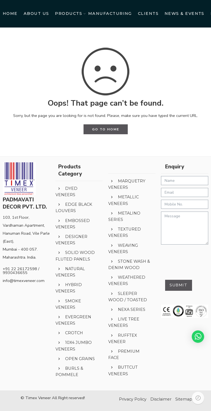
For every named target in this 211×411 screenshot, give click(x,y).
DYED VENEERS (66, 191)
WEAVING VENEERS (123, 248)
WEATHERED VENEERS (126, 280)
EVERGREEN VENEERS (73, 320)
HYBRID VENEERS (68, 288)
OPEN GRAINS (75, 359)
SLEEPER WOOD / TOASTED (127, 296)
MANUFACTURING (110, 13)
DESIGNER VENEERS (71, 239)
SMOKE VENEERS (68, 303)
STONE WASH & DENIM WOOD (129, 264)
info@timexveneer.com (24, 280)
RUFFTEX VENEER (122, 338)
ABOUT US (36, 13)
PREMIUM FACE (124, 354)
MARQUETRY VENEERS (126, 184)
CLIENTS (148, 13)
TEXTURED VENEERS (124, 232)
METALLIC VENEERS (123, 200)
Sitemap (183, 399)
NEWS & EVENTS (184, 13)
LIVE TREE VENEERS (123, 322)
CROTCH (69, 333)
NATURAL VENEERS (70, 272)
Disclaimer (160, 399)
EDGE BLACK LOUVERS (73, 207)
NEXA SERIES (126, 310)
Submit (179, 285)
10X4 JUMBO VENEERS (73, 345)
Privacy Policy (132, 399)
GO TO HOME (105, 129)
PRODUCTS (68, 14)
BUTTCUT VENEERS (123, 370)
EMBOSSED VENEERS (72, 223)
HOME (10, 13)
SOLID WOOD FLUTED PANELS (75, 255)
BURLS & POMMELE (69, 371)
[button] (198, 336)
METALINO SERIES (124, 216)
